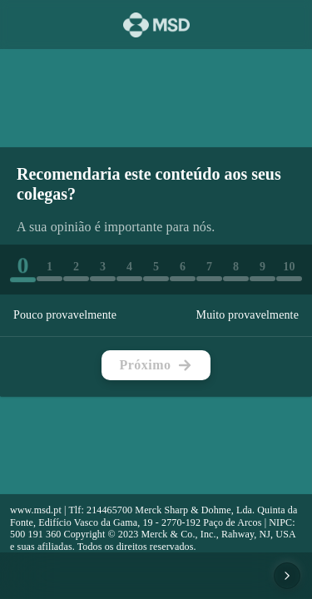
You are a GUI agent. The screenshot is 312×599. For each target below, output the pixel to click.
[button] (23, 268)
